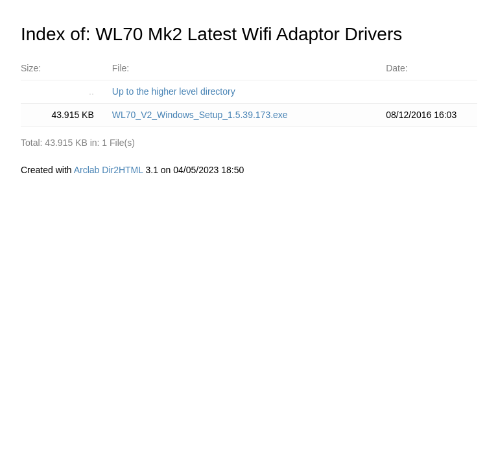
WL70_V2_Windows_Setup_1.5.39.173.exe (200, 115)
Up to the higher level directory (173, 91)
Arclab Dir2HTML (108, 170)
